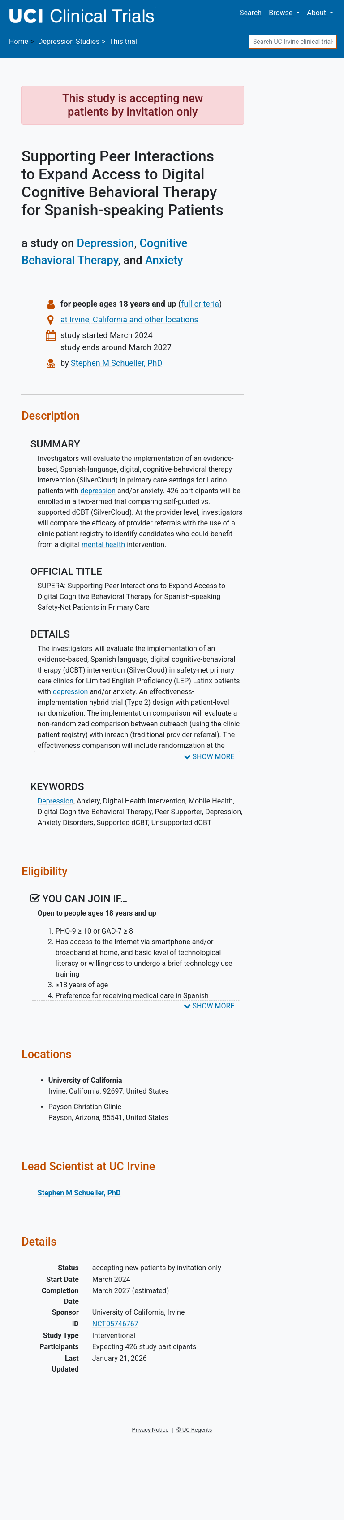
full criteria (200, 303)
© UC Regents (194, 1429)
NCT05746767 (115, 1324)
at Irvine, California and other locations (129, 319)
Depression (105, 243)
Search (251, 13)
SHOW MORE (209, 756)
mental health (103, 544)
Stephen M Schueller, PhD (116, 363)
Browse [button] (281, 13)
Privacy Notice (150, 1429)
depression (98, 490)
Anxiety (164, 260)
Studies (68, 41)
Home (18, 41)
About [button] (317, 13)
